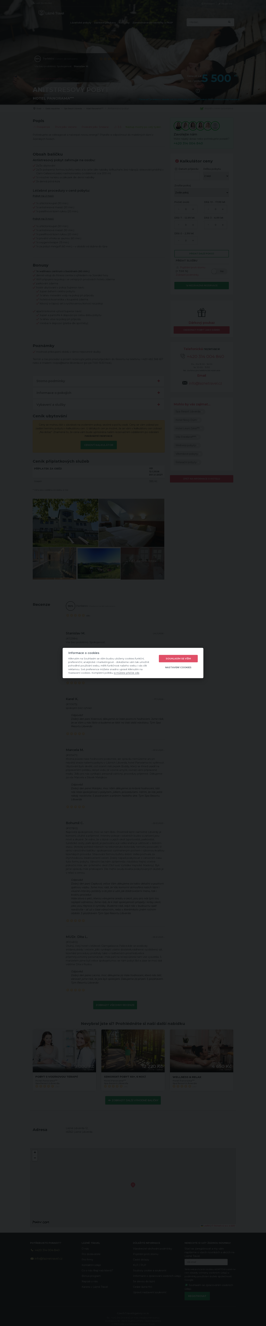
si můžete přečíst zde (126, 672)
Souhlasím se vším (178, 658)
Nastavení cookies (178, 667)
